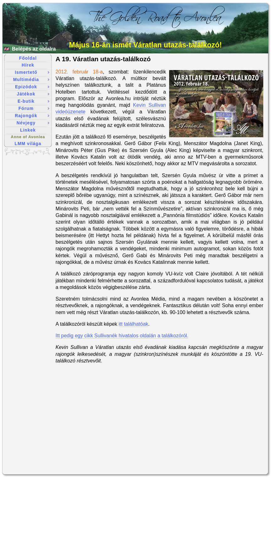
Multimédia (31, 79)
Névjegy (33, 122)
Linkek (28, 130)
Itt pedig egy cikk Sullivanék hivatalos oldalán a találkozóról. (122, 335)
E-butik (33, 101)
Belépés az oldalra (34, 49)
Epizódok (32, 86)
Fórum (34, 108)
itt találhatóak (133, 324)
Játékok (33, 93)
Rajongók (32, 115)
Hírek (28, 65)
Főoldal (28, 58)
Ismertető (32, 72)
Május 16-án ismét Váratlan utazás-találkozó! (145, 45)
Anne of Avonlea (28, 137)
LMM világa (28, 143)
